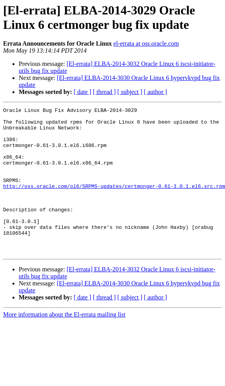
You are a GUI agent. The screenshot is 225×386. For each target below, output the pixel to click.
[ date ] (82, 92)
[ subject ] (129, 92)
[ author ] (155, 92)
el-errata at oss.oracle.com (146, 43)
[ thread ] (104, 92)
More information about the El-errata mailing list (64, 343)
